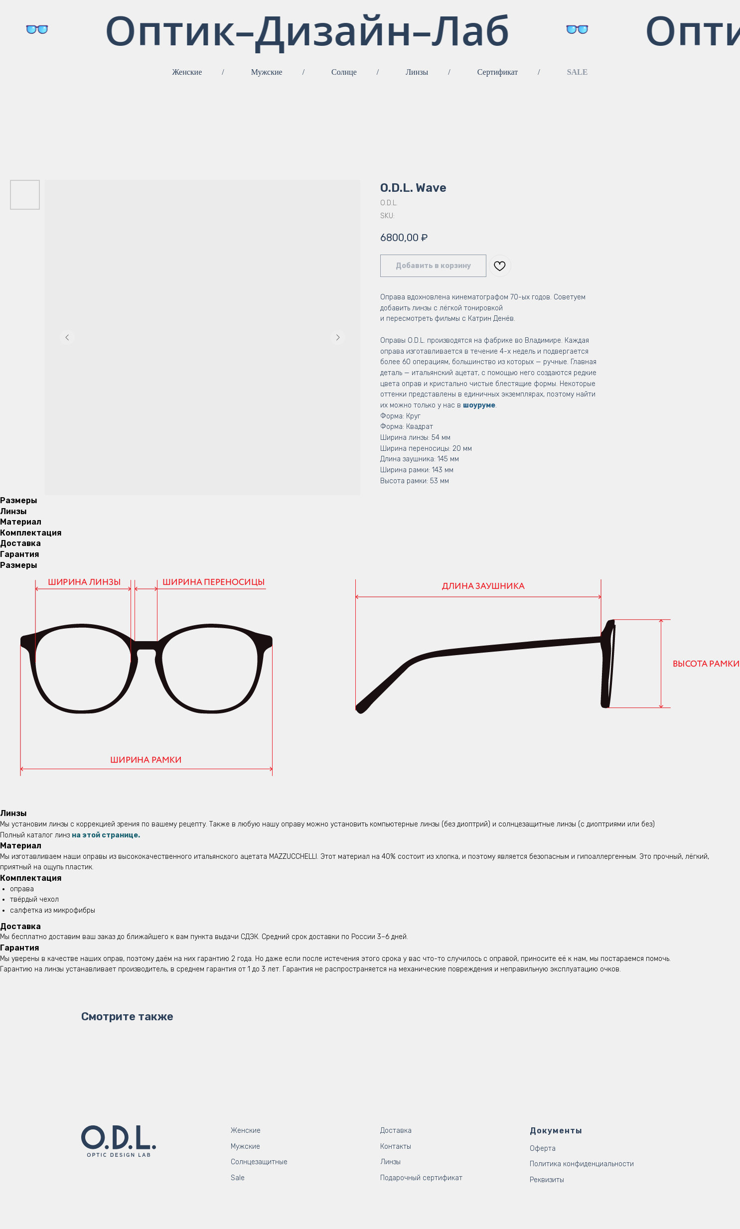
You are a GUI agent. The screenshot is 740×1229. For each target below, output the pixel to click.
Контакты (395, 1146)
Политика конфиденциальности (582, 1164)
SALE (577, 72)
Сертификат (497, 72)
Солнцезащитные (259, 1162)
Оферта (543, 1148)
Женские (187, 72)
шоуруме (479, 405)
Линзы (417, 72)
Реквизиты (547, 1180)
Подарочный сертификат (421, 1178)
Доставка (396, 1130)
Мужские (267, 72)
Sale (238, 1178)
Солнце (344, 72)
